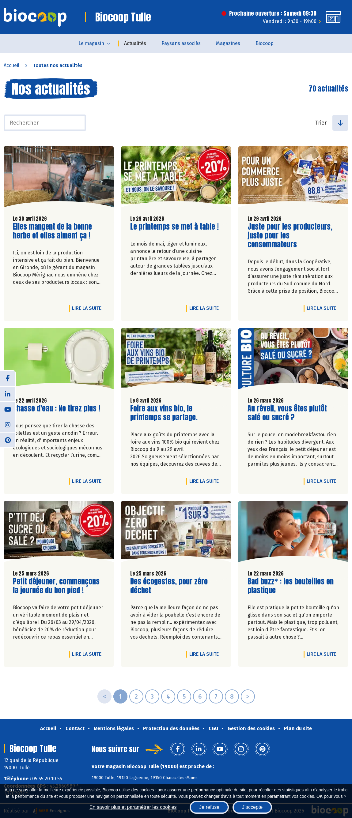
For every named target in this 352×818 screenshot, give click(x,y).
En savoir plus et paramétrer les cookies (133, 807)
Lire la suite (88, 308)
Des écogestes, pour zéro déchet (169, 586)
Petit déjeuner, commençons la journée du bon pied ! (56, 586)
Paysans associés (181, 43)
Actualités (135, 43)
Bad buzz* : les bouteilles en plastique (291, 586)
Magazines (228, 43)
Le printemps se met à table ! (174, 226)
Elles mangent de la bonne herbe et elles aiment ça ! (52, 231)
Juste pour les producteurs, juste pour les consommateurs (290, 235)
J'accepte (252, 807)
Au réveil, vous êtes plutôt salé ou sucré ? (287, 413)
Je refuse (209, 807)
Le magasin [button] (91, 43)
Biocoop (264, 43)
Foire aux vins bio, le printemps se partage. (165, 413)
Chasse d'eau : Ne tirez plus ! (56, 408)
